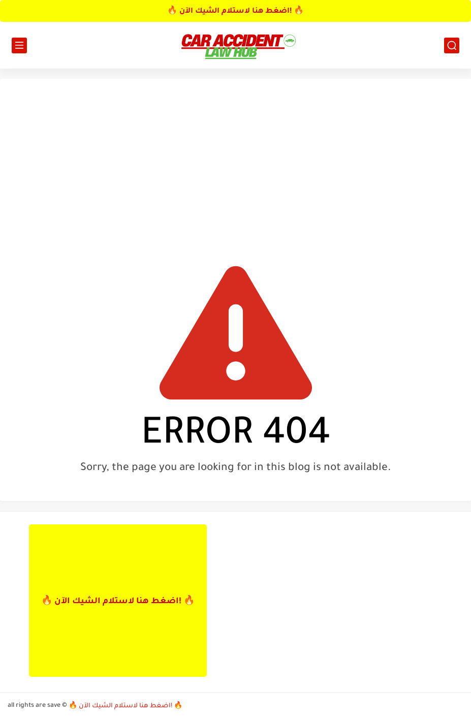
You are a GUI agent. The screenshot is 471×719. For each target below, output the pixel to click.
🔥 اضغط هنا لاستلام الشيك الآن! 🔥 (235, 12)
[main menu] (19, 45)
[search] (451, 45)
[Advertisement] (235, 165)
